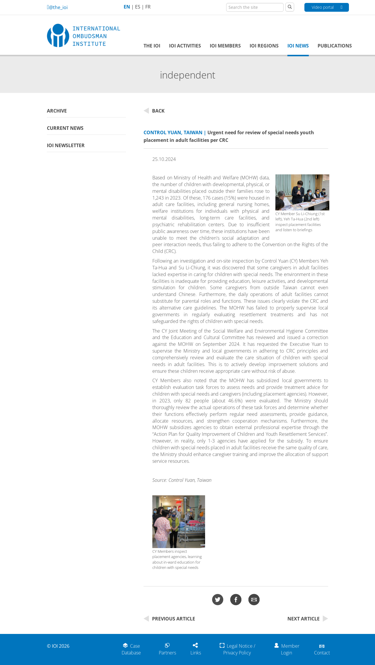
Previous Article (169, 618)
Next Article (307, 618)
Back (154, 111)
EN (127, 7)
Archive (57, 111)
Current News (65, 128)
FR (148, 7)
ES (137, 7)
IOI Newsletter (66, 145)
